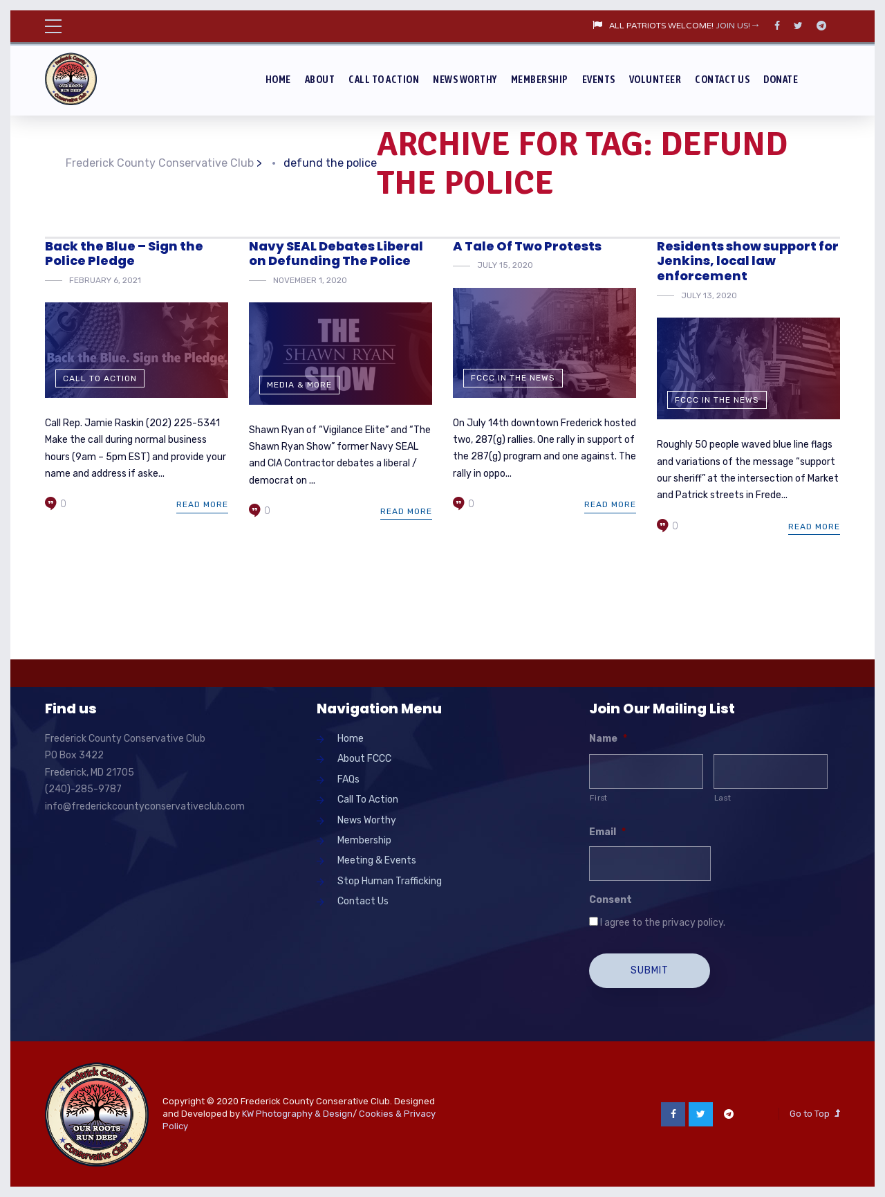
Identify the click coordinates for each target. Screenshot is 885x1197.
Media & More (299, 385)
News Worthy (465, 79)
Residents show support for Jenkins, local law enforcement (748, 260)
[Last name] (771, 771)
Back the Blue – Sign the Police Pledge (124, 253)
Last (723, 798)
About (320, 79)
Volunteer (655, 79)
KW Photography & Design (297, 1113)
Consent (610, 900)
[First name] (646, 771)
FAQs (348, 779)
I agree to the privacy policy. (662, 923)
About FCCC (364, 759)
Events (598, 79)
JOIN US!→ (738, 26)
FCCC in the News (513, 378)
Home (278, 79)
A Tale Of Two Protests (527, 246)
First (599, 798)
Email (607, 832)
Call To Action (383, 79)
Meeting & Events (376, 860)
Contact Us (722, 79)
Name (608, 738)
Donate (780, 79)
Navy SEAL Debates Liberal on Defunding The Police (336, 253)
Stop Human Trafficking (389, 881)
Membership (539, 79)
